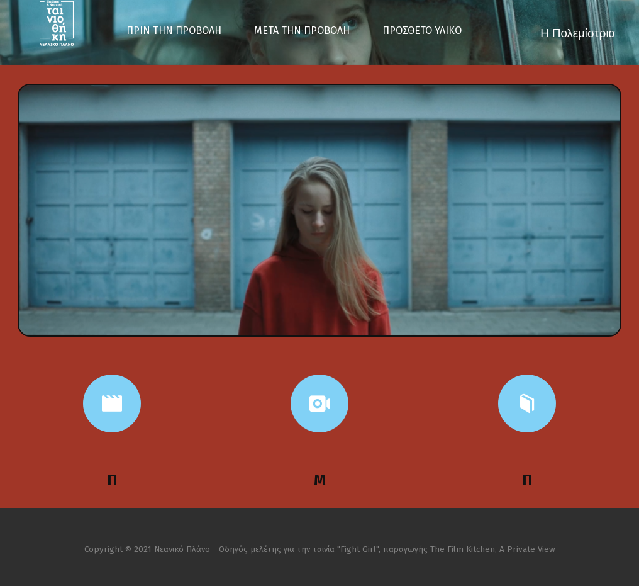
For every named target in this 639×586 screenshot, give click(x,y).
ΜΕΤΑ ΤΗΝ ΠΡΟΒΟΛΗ (302, 31)
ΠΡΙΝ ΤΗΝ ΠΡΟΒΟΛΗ (173, 31)
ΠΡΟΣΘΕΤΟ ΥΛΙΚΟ (422, 31)
